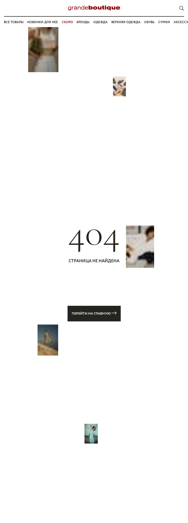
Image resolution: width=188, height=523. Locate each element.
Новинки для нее (42, 22)
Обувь (149, 22)
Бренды (83, 22)
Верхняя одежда (126, 22)
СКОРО (67, 22)
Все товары (13, 22)
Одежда (100, 22)
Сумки (164, 22)
